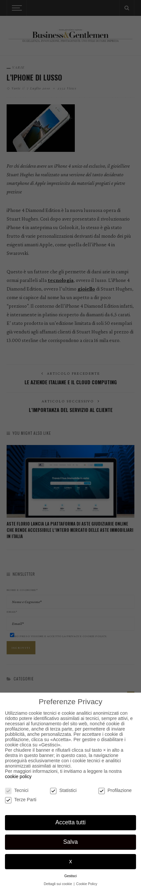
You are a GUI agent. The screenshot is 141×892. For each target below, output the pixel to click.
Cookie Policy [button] (86, 884)
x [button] (70, 861)
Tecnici (16, 790)
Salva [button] (70, 842)
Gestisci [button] (70, 876)
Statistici (63, 790)
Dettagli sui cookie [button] (58, 884)
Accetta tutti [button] (70, 822)
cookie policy (18, 776)
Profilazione (115, 790)
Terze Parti (20, 799)
